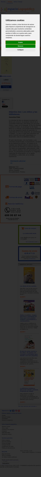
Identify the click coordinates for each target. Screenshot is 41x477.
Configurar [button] (20, 50)
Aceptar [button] (20, 42)
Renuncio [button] (20, 46)
